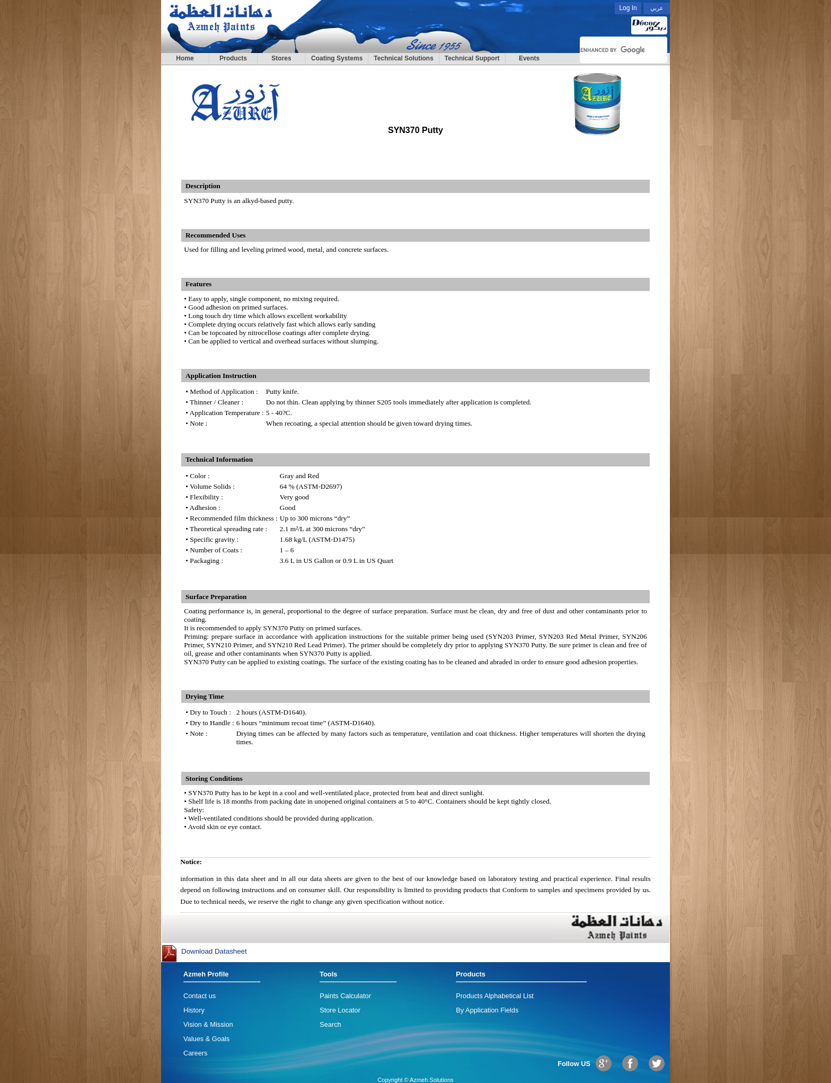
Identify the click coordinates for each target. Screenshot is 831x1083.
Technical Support (472, 58)
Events (529, 58)
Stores (281, 58)
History (194, 1010)
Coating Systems (337, 58)
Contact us (199, 996)
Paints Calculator (345, 996)
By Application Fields (487, 1010)
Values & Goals (206, 1039)
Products (233, 58)
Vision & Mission (208, 1024)
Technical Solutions (403, 58)
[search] (612, 49)
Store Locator (340, 1010)
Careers (195, 1053)
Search (330, 1024)
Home (184, 58)
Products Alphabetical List (495, 996)
